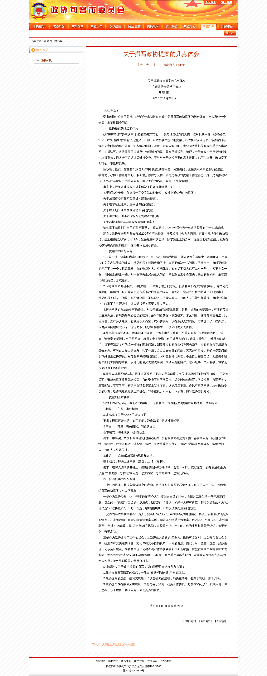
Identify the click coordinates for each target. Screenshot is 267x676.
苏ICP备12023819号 (133, 670)
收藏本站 (166, 661)
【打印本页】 (189, 621)
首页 (46, 40)
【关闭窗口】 (205, 621)
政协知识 (58, 40)
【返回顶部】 (221, 621)
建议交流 (139, 661)
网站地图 (101, 661)
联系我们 (126, 661)
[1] (165, 606)
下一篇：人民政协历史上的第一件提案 (113, 644)
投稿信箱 (152, 661)
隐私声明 (113, 661)
